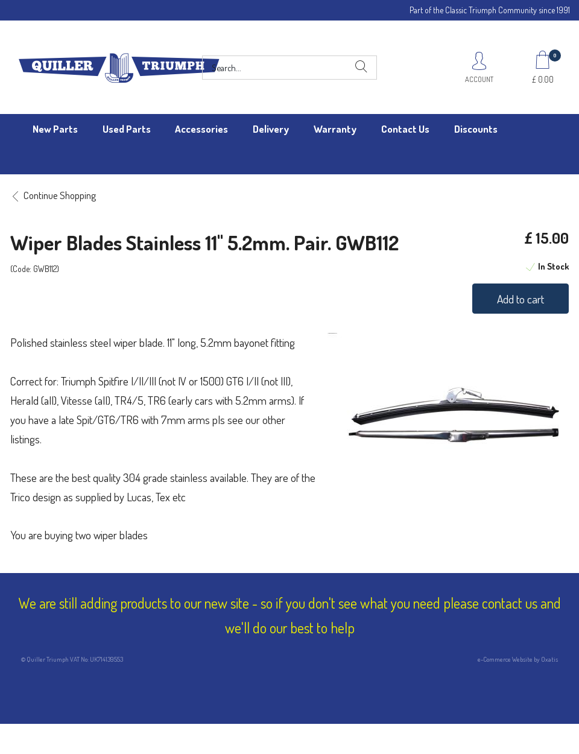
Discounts (476, 128)
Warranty (335, 128)
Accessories (201, 128)
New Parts (55, 128)
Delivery (271, 128)
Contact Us (405, 128)
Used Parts (127, 128)
